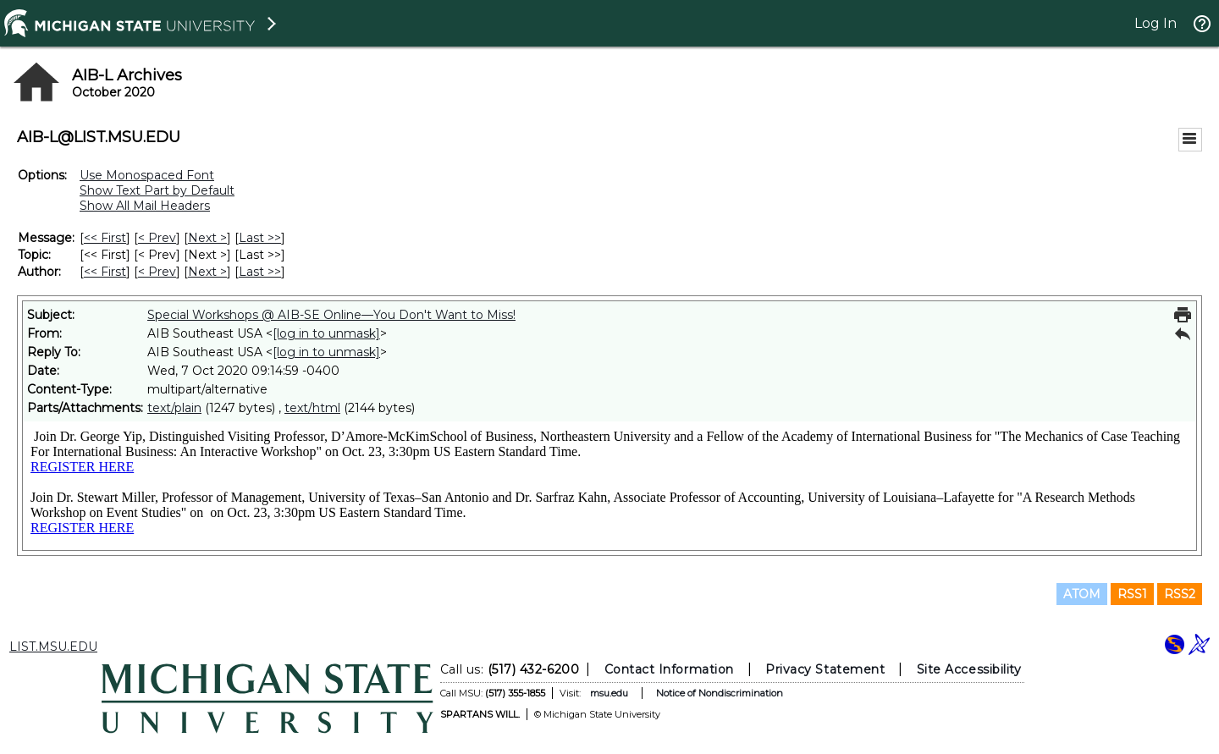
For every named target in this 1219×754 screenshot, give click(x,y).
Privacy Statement (825, 669)
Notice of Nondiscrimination (719, 693)
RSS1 (1132, 594)
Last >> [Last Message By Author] (260, 271)
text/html (312, 408)
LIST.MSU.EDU (53, 646)
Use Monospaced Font (147, 175)
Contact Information (669, 669)
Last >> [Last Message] (260, 237)
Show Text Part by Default (157, 190)
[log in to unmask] (326, 333)
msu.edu (609, 693)
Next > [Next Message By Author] (207, 271)
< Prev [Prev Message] (157, 237)
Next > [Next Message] (207, 237)
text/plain (174, 408)
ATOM (1081, 594)
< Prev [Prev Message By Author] (157, 271)
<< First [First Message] (105, 237)
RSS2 (1179, 594)
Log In (1155, 23)
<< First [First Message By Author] (105, 271)
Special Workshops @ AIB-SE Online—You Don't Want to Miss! (331, 314)
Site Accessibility (969, 669)
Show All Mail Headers (145, 205)
